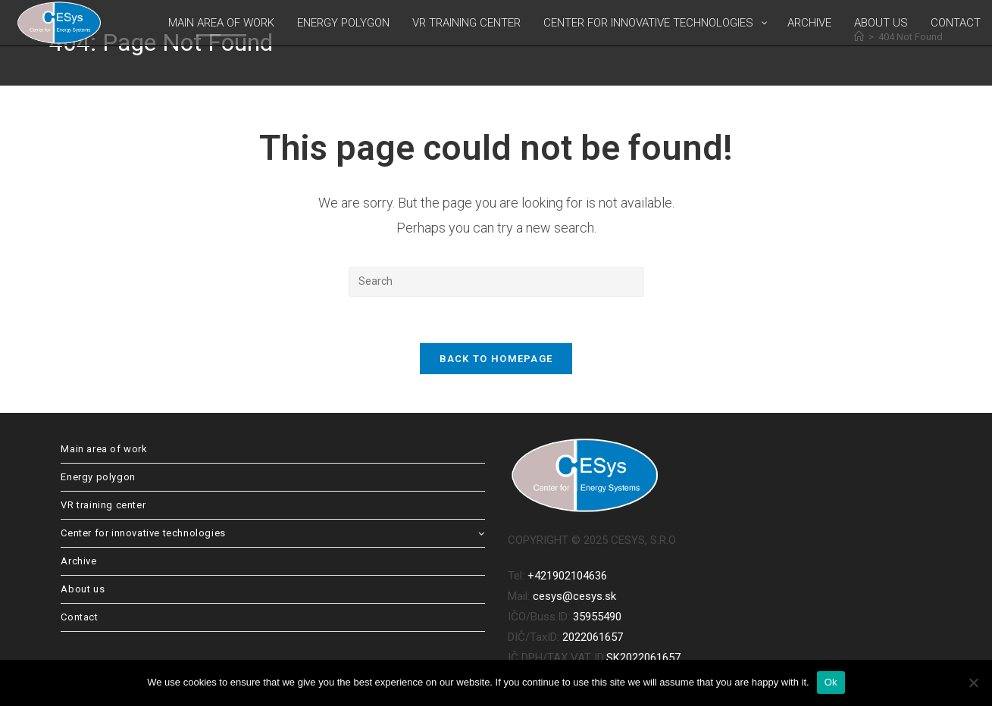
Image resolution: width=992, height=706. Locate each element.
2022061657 (592, 637)
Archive (78, 561)
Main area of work (104, 449)
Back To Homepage (496, 358)
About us (83, 589)
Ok (831, 682)
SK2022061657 (643, 657)
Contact (79, 617)
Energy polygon (98, 477)
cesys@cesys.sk (574, 596)
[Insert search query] (496, 282)
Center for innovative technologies (272, 533)
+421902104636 (567, 576)
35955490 (597, 616)
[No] (973, 682)
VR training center (103, 505)
